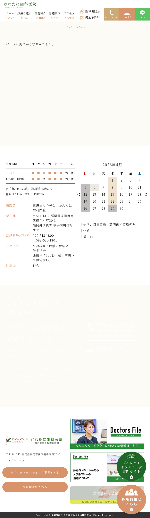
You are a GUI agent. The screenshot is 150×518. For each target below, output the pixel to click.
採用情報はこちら (35, 487)
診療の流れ (24, 15)
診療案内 (55, 15)
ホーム (10, 15)
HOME (68, 26)
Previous (79, 194)
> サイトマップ (15, 460)
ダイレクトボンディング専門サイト (35, 472)
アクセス (69, 15)
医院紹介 (40, 15)
